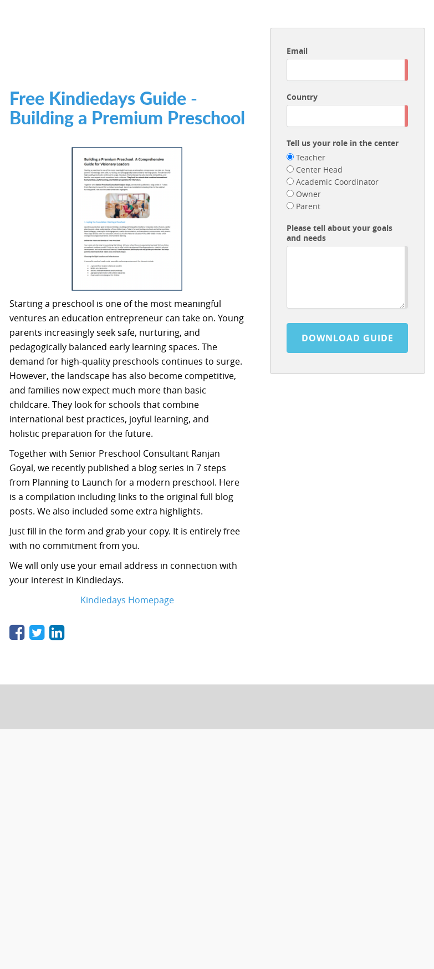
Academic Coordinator (333, 181)
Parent (303, 206)
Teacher (306, 157)
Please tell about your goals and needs (339, 233)
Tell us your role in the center (343, 143)
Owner (304, 194)
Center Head (315, 169)
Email (297, 51)
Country (302, 97)
